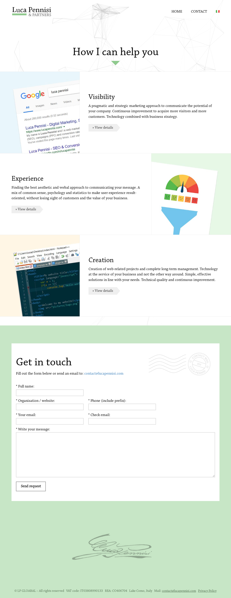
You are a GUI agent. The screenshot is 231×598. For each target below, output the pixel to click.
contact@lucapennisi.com (103, 373)
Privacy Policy (207, 591)
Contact (199, 12)
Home (176, 12)
